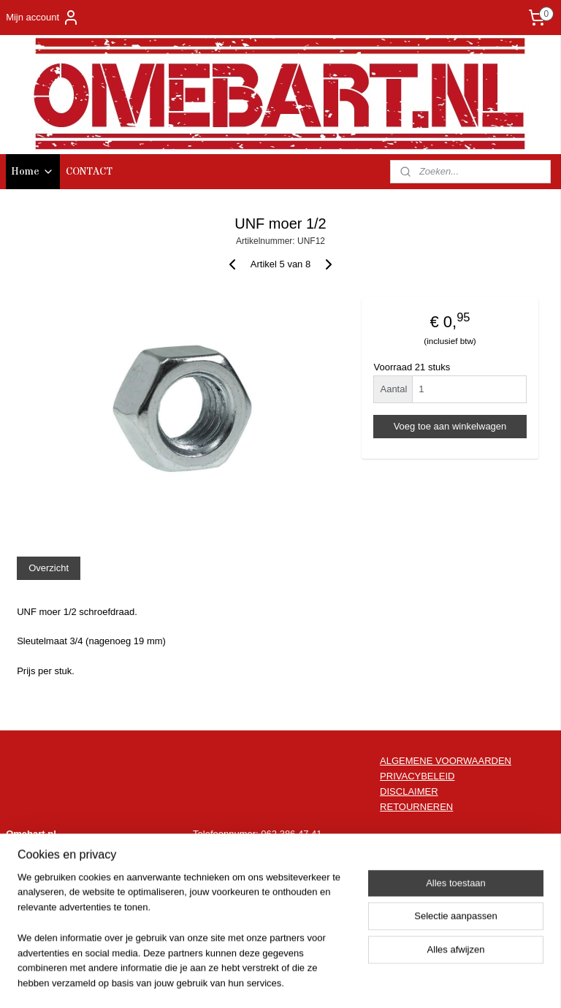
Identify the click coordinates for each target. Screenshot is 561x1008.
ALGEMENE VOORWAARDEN (445, 760)
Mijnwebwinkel (418, 981)
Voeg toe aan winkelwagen (450, 426)
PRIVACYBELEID (417, 776)
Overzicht (48, 567)
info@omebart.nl (296, 849)
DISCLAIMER (409, 791)
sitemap (231, 981)
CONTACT (89, 171)
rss (256, 981)
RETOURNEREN (416, 806)
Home (33, 171)
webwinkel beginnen (305, 981)
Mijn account (43, 17)
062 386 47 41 (291, 833)
